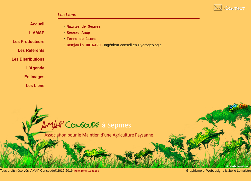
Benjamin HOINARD (84, 45)
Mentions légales (87, 170)
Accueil (37, 24)
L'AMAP (36, 33)
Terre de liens (81, 39)
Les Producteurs (28, 41)
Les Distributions (28, 59)
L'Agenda (35, 68)
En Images (34, 77)
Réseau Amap (78, 33)
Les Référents (31, 50)
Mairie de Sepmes (84, 27)
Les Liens (35, 85)
